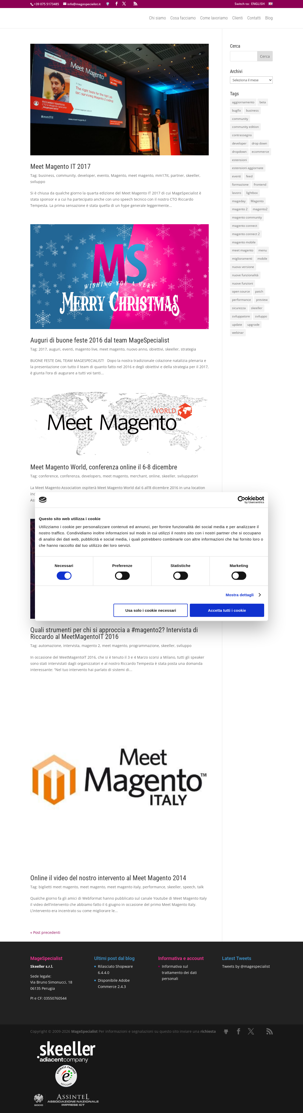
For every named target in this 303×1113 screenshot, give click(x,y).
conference (48, 476)
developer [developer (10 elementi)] (239, 143)
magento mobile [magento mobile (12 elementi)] (244, 242)
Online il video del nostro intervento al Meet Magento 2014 (108, 878)
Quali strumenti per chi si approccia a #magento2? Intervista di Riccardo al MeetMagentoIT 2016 (114, 633)
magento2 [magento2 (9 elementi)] (260, 209)
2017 (43, 349)
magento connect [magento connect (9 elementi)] (244, 225)
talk (200, 886)
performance (154, 886)
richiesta (207, 1031)
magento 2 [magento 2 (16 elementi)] (240, 209)
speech (189, 886)
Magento (118, 175)
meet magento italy (124, 886)
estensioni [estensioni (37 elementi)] (239, 160)
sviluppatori (187, 476)
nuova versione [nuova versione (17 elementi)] (243, 267)
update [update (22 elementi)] (237, 324)
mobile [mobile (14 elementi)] (262, 258)
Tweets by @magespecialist (246, 966)
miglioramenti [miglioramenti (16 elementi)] (242, 258)
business (46, 175)
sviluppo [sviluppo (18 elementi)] (261, 316)
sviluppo (37, 181)
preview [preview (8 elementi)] (262, 299)
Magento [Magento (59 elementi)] (257, 201)
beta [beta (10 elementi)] (262, 102)
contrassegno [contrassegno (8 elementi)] (242, 135)
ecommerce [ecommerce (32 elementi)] (260, 151)
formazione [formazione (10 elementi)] (240, 184)
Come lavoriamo (214, 18)
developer (86, 175)
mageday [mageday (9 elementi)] (239, 201)
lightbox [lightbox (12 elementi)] (252, 193)
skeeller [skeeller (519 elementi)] (256, 308)
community (66, 175)
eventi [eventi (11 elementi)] (236, 176)
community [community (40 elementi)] (240, 119)
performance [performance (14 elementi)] (241, 299)
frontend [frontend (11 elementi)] (260, 184)
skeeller (192, 175)
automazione (50, 645)
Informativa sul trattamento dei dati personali (179, 972)
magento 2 (91, 645)
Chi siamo (157, 18)
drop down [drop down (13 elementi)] (259, 143)
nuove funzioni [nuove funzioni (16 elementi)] (242, 283)
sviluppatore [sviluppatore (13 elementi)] (241, 316)
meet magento (140, 175)
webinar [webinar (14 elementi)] (238, 332)
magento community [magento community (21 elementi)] (247, 217)
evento (103, 175)
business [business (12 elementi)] (252, 110)
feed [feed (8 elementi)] (249, 176)
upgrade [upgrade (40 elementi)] (253, 324)
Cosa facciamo (183, 18)
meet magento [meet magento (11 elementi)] (242, 250)
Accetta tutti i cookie (227, 610)
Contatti (254, 18)
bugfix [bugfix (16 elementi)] (236, 110)
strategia (188, 349)
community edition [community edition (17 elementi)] (245, 127)
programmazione (144, 645)
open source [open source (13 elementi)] (241, 291)
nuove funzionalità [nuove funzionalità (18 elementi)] (245, 275)
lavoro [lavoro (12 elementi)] (236, 193)
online (154, 476)
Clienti (237, 18)
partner (177, 175)
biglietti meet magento (58, 886)
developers (91, 476)
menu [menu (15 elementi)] (262, 250)
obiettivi (156, 349)
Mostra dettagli (240, 594)
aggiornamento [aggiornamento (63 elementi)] (243, 102)
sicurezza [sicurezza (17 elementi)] (239, 308)
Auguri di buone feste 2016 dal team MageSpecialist (99, 340)
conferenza (70, 476)
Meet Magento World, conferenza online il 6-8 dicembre (103, 467)
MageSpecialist (84, 1031)
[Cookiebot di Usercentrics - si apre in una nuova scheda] (241, 500)
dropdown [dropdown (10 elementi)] (239, 151)
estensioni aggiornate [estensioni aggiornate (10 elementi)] (247, 168)
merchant (138, 476)
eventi (67, 349)
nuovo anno (137, 349)
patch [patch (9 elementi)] (259, 291)
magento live (86, 349)
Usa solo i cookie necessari (150, 610)
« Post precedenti (45, 932)
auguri (54, 349)
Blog (269, 18)
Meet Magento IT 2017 (60, 166)
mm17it (162, 175)
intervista (71, 645)
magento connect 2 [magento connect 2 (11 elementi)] (246, 234)
